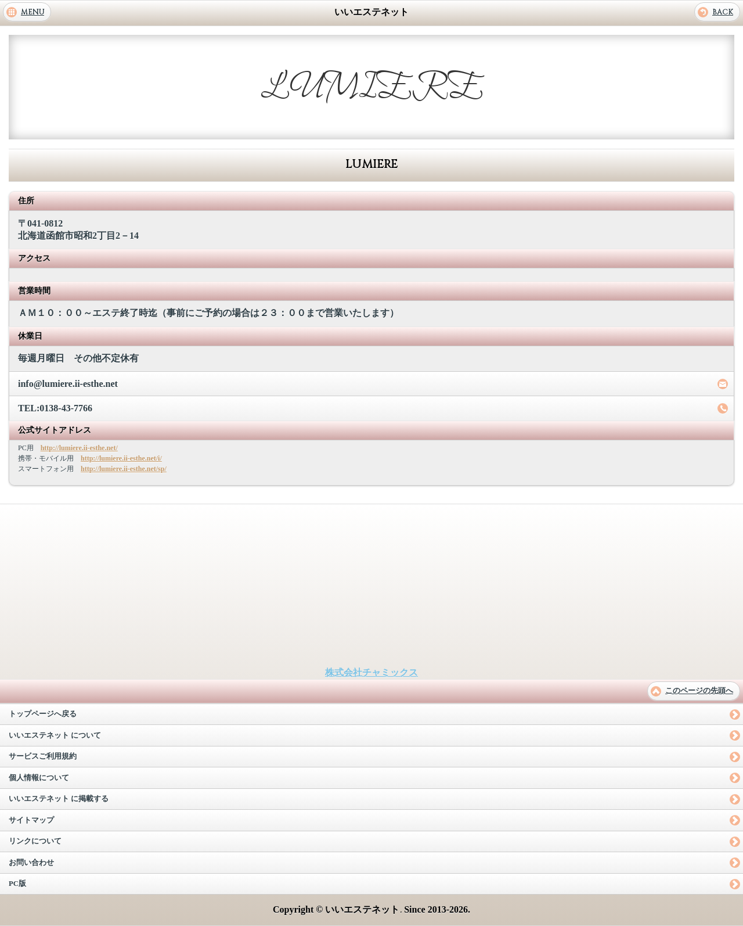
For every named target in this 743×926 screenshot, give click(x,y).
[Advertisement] (371, 585)
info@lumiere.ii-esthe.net (68, 384)
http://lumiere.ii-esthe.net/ (79, 448)
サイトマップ (31, 820)
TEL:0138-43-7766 (55, 408)
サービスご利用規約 (43, 756)
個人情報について (39, 778)
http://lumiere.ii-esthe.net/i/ (121, 458)
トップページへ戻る (43, 714)
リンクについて (35, 841)
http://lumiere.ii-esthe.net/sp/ (124, 469)
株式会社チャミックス (371, 672)
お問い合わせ (31, 863)
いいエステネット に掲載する (59, 799)
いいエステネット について (55, 735)
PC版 (17, 884)
